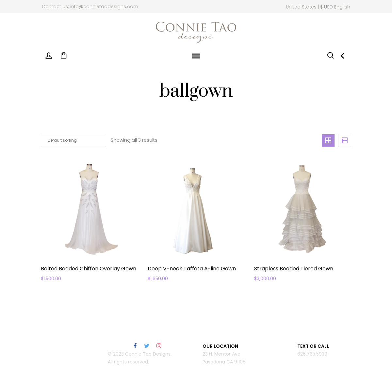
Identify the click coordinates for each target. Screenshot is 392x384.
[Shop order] (73, 140)
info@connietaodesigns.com (104, 6)
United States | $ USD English (318, 7)
